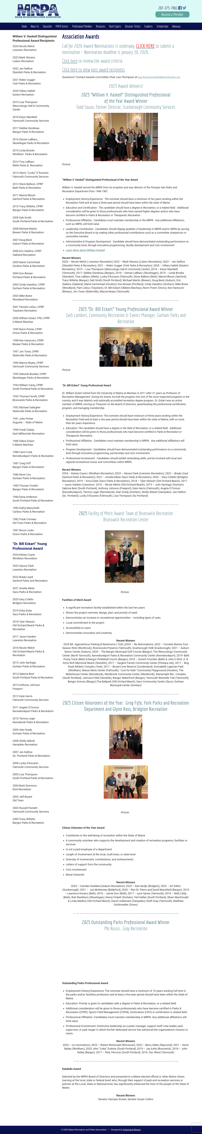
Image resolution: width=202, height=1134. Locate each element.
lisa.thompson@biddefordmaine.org (159, 77)
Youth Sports (115, 26)
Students (148, 26)
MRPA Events (62, 26)
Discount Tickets (133, 26)
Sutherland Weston (132, 1130)
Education (47, 26)
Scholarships (162, 26)
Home (24, 26)
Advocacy (176, 26)
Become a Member (172, 14)
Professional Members (82, 26)
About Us (34, 26)
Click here (69, 61)
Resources (100, 26)
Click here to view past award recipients (93, 69)
